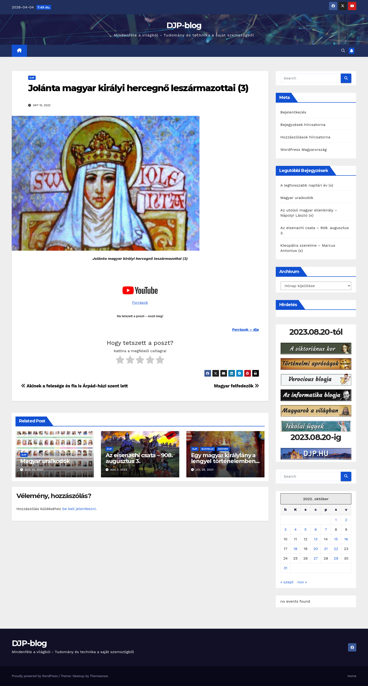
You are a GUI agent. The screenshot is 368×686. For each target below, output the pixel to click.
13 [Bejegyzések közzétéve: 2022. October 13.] (316, 539)
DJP (32, 77)
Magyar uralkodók (45, 461)
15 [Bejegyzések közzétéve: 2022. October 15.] (336, 539)
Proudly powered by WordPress (35, 676)
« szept (287, 582)
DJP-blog (183, 25)
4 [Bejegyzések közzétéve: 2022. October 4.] (295, 529)
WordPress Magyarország (303, 149)
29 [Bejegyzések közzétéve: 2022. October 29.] (336, 558)
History (223, 449)
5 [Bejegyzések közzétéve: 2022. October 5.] (305, 529)
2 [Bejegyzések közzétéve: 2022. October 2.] (346, 520)
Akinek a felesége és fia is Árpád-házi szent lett (74, 386)
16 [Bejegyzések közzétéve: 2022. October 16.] (346, 539)
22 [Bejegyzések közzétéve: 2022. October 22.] (336, 548)
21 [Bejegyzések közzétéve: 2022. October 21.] (326, 548)
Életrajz (208, 449)
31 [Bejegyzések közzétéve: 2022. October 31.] (285, 568)
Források (140, 302)
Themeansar (99, 676)
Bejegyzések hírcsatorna (303, 124)
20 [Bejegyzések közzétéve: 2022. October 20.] (315, 548)
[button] (343, 50)
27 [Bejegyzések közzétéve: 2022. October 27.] (316, 558)
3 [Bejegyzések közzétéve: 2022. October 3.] (285, 529)
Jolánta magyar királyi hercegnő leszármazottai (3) (138, 88)
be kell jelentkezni (79, 509)
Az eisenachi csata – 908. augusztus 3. (139, 458)
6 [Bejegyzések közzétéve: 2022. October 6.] (315, 529)
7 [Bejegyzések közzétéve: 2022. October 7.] (326, 529)
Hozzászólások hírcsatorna (305, 137)
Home (352, 676)
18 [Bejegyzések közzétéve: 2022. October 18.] (295, 548)
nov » (302, 582)
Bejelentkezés (293, 112)
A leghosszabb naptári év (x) (306, 185)
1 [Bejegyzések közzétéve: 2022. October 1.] (336, 520)
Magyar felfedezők (236, 386)
